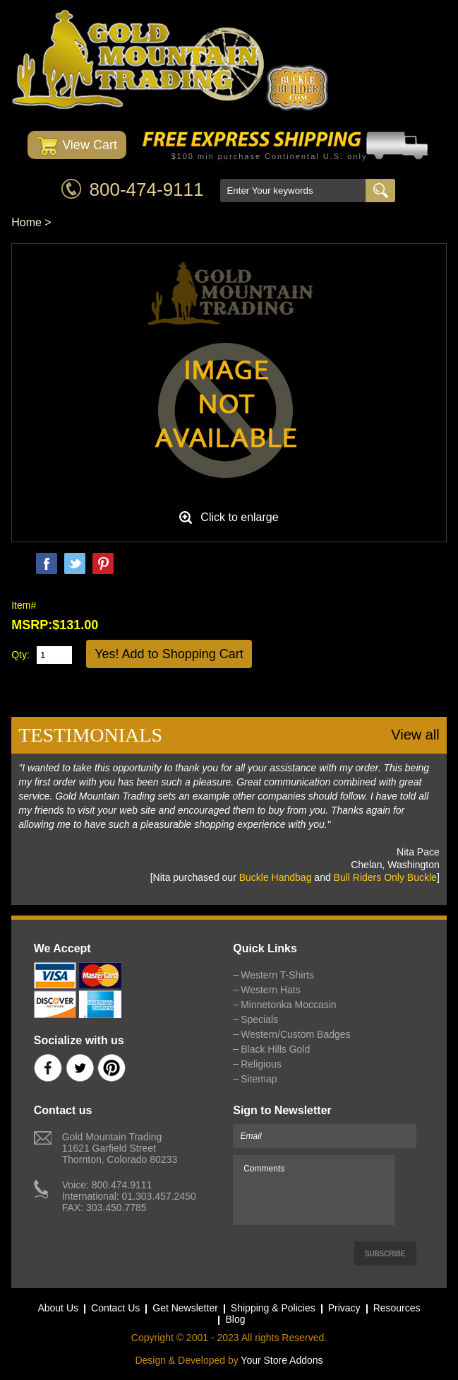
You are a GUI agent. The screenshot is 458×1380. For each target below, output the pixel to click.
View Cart (76, 146)
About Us (57, 1308)
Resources (397, 1308)
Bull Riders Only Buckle (385, 877)
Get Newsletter (185, 1308)
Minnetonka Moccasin (288, 1004)
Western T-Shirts (277, 975)
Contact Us (115, 1308)
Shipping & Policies (273, 1308)
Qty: (20, 654)
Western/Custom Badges (295, 1034)
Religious (261, 1064)
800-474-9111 (147, 189)
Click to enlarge (239, 517)
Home (26, 222)
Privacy (344, 1308)
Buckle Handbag (275, 877)
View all (415, 734)
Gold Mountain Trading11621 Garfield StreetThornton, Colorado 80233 (119, 1148)
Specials (259, 1019)
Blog (235, 1319)
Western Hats (271, 989)
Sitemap (259, 1078)
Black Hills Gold (275, 1049)
